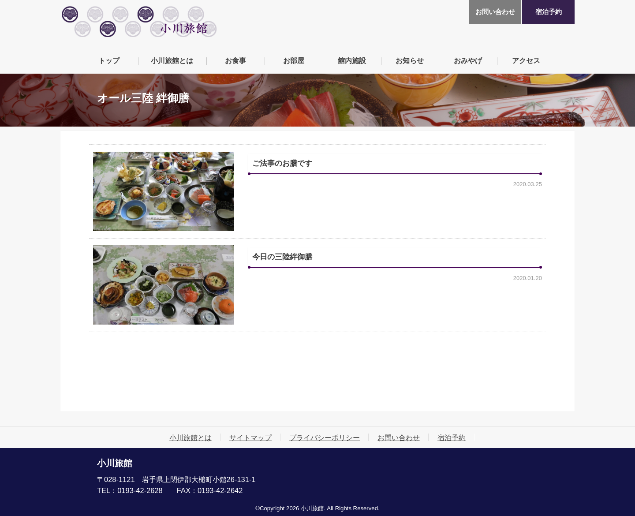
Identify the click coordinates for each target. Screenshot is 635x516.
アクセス (526, 60)
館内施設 (352, 60)
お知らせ (410, 60)
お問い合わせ (495, 11)
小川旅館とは (172, 60)
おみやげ (468, 60)
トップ (109, 60)
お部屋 (293, 60)
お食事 (235, 60)
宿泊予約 (548, 11)
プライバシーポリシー (324, 437)
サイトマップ (250, 437)
